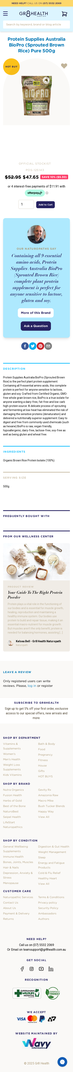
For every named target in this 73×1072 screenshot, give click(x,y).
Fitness (43, 760)
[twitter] (33, 346)
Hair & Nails (11, 867)
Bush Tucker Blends (51, 806)
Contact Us (10, 902)
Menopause (10, 883)
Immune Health (13, 856)
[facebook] (25, 346)
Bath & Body (46, 743)
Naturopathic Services (18, 897)
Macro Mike (45, 800)
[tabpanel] (36, 91)
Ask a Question (36, 326)
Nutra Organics (13, 789)
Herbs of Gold (12, 800)
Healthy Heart (47, 878)
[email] (48, 346)
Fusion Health (12, 795)
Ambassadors (47, 913)
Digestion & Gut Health (53, 846)
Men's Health (11, 759)
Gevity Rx (44, 789)
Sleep (42, 857)
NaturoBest (11, 811)
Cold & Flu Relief (49, 872)
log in (32, 686)
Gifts (41, 770)
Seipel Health (12, 816)
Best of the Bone (14, 806)
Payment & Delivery (16, 913)
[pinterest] (40, 346)
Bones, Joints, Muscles (18, 862)
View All (43, 816)
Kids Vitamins (12, 774)
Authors (43, 918)
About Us (9, 908)
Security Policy (48, 908)
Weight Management (52, 852)
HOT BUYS (45, 776)
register (47, 686)
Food (41, 749)
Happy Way (46, 811)
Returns (8, 918)
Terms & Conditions (51, 897)
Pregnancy (45, 754)
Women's (9, 753)
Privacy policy (47, 902)
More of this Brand (36, 313)
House (42, 765)
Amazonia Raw (48, 795)
